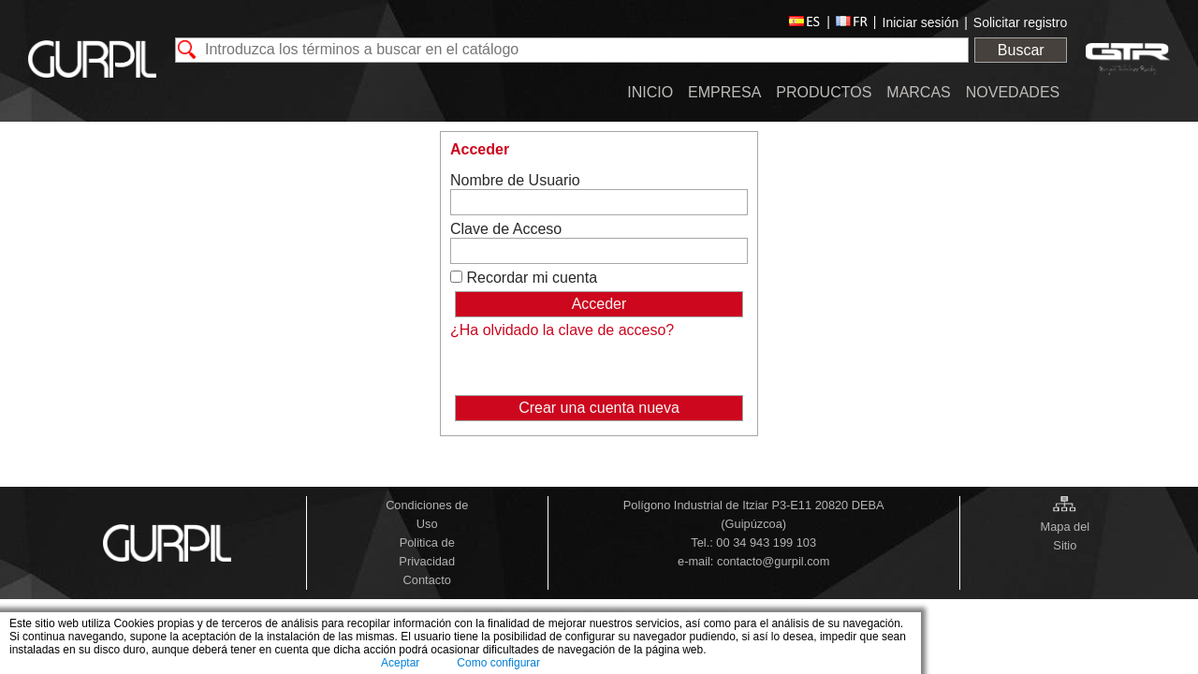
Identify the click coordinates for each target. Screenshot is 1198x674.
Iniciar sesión (921, 22)
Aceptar (400, 662)
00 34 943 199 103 (766, 542)
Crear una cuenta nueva (599, 408)
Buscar (1021, 50)
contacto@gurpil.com (773, 561)
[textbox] (572, 50)
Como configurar (498, 662)
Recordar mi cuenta (531, 278)
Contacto (427, 580)
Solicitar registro (1020, 22)
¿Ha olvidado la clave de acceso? (562, 330)
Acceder (479, 149)
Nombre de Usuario (515, 180)
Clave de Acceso (506, 229)
